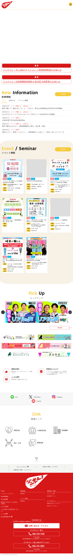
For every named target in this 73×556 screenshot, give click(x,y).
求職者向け (22, 493)
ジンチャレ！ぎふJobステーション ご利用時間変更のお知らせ (32, 70)
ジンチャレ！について (7, 493)
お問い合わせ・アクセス (36, 525)
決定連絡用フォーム (51, 496)
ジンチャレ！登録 (51, 493)
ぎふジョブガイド (23, 467)
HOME (3, 491)
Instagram (57, 397)
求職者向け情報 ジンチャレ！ (22, 470)
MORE (63, 94)
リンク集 (4, 513)
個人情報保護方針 (6, 516)
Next (69, 312)
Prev (3, 312)
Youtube (36, 401)
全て (4, 100)
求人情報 (4, 499)
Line (14, 397)
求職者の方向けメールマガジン (54, 503)
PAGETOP (36, 458)
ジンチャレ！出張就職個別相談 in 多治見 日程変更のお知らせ (31, 81)
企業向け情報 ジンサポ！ (50, 466)
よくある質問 (4, 506)
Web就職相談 (4, 496)
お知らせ (12, 100)
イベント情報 (23, 100)
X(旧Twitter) (35, 397)
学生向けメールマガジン (52, 505)
